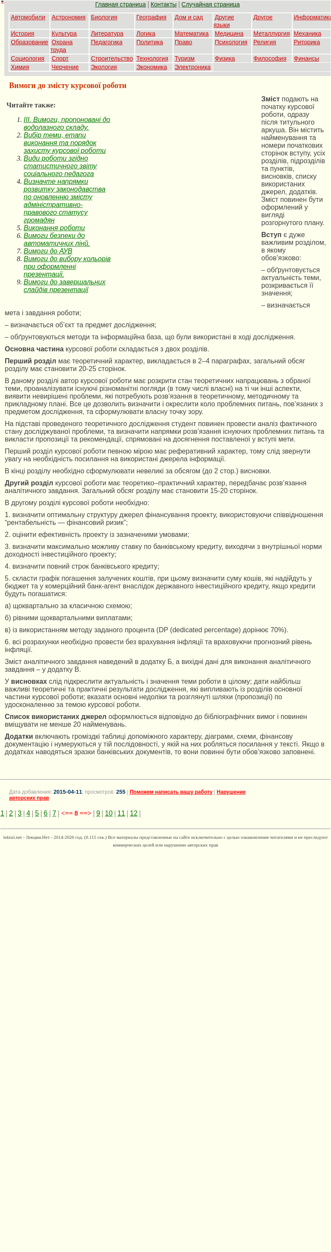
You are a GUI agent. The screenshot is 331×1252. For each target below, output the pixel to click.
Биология (104, 17)
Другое (263, 17)
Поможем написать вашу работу (171, 792)
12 (134, 813)
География (151, 17)
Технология (152, 58)
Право (183, 42)
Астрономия (69, 17)
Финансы (306, 58)
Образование (29, 42)
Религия (265, 42)
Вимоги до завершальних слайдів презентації (64, 285)
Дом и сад (189, 17)
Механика (308, 33)
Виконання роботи (54, 228)
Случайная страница (211, 4)
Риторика (307, 42)
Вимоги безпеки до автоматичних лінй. (57, 239)
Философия (270, 58)
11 (121, 813)
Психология (231, 42)
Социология (27, 58)
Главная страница (120, 4)
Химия (20, 67)
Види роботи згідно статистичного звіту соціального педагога (60, 166)
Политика (149, 42)
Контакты (163, 4)
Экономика (151, 67)
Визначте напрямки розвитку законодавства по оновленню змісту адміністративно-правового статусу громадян (64, 201)
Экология (104, 67)
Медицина (229, 33)
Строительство (112, 58)
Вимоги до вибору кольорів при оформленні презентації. (67, 266)
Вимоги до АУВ (48, 251)
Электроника (193, 67)
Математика (192, 33)
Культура (64, 33)
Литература (107, 33)
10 (109, 813)
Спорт (60, 58)
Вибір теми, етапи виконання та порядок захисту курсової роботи (65, 142)
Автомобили (28, 17)
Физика (225, 58)
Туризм (185, 58)
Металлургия (272, 33)
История (22, 33)
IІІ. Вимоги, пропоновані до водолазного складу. (67, 123)
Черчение (65, 67)
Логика (145, 33)
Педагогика (106, 42)
